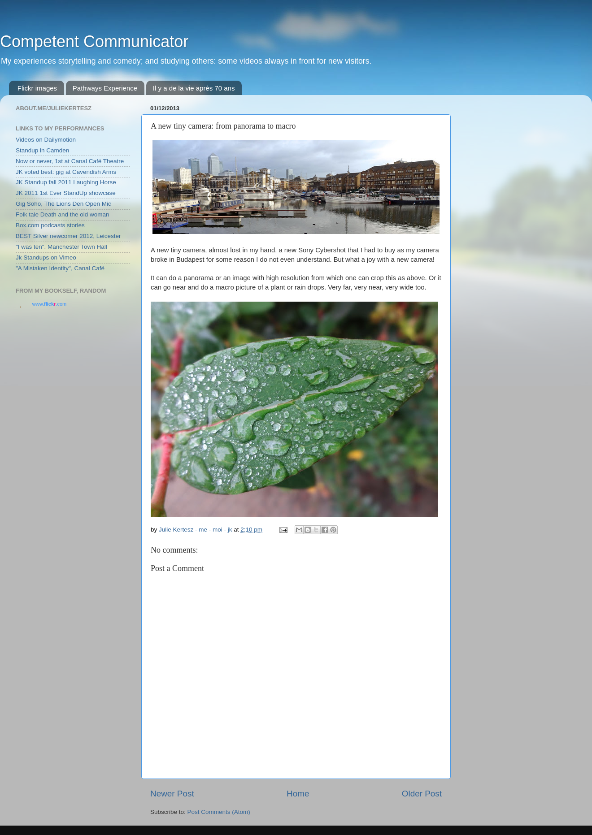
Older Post (422, 793)
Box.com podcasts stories (50, 225)
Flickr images (37, 88)
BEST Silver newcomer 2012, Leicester (68, 236)
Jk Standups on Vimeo (46, 257)
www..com (49, 304)
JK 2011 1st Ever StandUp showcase (66, 193)
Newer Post (172, 793)
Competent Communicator (94, 41)
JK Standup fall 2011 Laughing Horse (66, 182)
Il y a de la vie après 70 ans (194, 88)
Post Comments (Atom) (218, 812)
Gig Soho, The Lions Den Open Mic (63, 203)
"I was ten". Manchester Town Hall (61, 246)
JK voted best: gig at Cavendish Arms (66, 172)
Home (298, 793)
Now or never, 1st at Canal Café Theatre (70, 161)
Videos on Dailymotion (46, 139)
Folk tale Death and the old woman (62, 214)
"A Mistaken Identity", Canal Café (60, 268)
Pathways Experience (105, 88)
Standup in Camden (42, 150)
